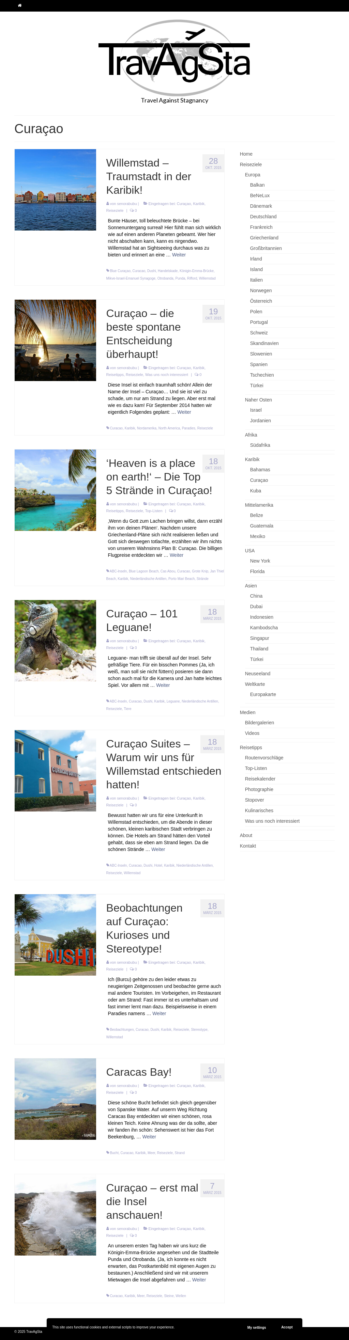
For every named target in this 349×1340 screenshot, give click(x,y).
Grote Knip (200, 571)
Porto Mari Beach (181, 579)
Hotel (158, 865)
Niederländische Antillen (148, 579)
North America (169, 428)
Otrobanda (165, 278)
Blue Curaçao (120, 271)
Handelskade (168, 271)
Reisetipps (115, 375)
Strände (203, 579)
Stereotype (199, 1029)
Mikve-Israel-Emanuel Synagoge (131, 278)
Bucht (114, 1153)
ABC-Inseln (118, 571)
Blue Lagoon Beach (143, 571)
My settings (256, 1327)
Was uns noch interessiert (166, 375)
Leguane (173, 701)
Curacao (139, 271)
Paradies (188, 428)
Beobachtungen (122, 1029)
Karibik (198, 204)
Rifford (192, 278)
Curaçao (184, 204)
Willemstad (207, 278)
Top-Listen (154, 511)
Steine (168, 1296)
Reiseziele (115, 210)
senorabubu (127, 204)
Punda (180, 278)
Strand (180, 1153)
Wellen (181, 1296)
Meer (151, 1153)
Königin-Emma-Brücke (197, 271)
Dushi (151, 271)
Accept (286, 1327)
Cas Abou (168, 571)
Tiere (127, 709)
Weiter (179, 254)
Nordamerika (146, 428)
